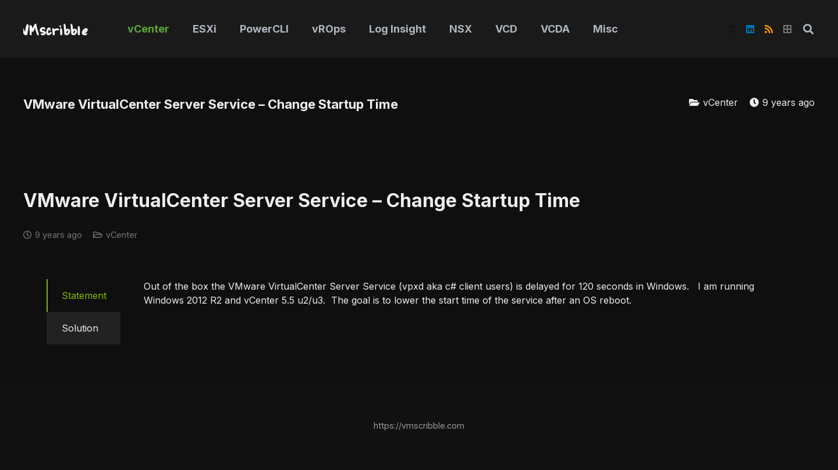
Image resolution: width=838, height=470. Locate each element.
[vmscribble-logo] (56, 29)
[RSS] (768, 29)
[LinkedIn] (750, 29)
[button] (808, 29)
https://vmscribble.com (419, 425)
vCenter (720, 102)
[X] (731, 29)
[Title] (787, 29)
